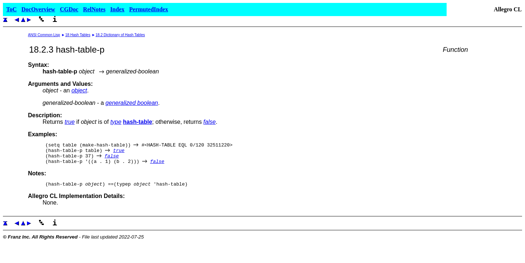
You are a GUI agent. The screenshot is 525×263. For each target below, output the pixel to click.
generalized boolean (131, 103)
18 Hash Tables (77, 35)
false (209, 122)
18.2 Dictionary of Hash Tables (120, 35)
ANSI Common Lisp (44, 35)
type (115, 122)
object (79, 90)
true (70, 122)
